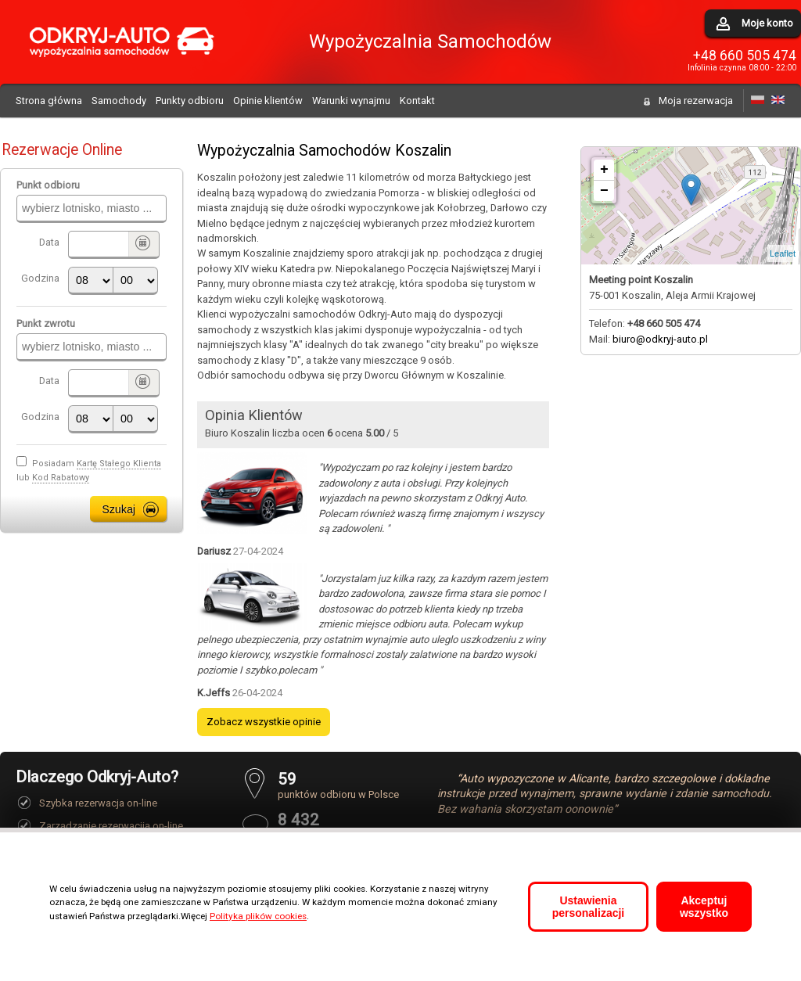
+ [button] (604, 169)
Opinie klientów (268, 100)
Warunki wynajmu (351, 100)
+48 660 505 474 (744, 55)
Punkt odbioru (48, 185)
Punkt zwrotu (45, 323)
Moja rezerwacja (696, 100)
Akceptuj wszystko (704, 906)
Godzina (40, 278)
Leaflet (783, 253)
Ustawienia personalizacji (588, 906)
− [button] (604, 190)
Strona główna (49, 100)
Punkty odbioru (190, 100)
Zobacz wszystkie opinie (264, 722)
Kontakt (417, 100)
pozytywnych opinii (338, 825)
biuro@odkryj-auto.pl (660, 339)
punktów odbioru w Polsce (338, 785)
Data (49, 242)
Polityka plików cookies (258, 916)
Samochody (119, 100)
